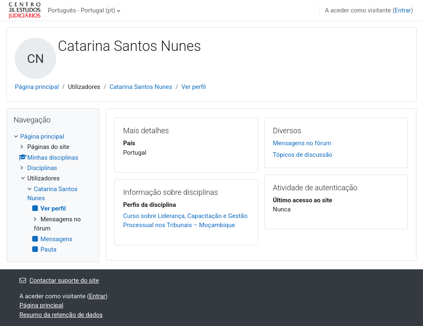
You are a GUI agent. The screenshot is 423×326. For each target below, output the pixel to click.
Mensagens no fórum (302, 143)
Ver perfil (193, 87)
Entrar (402, 10)
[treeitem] (53, 193)
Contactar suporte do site (59, 280)
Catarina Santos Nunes (140, 87)
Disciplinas (42, 168)
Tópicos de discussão (303, 154)
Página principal (37, 87)
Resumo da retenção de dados (61, 315)
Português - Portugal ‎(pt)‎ (81, 10)
